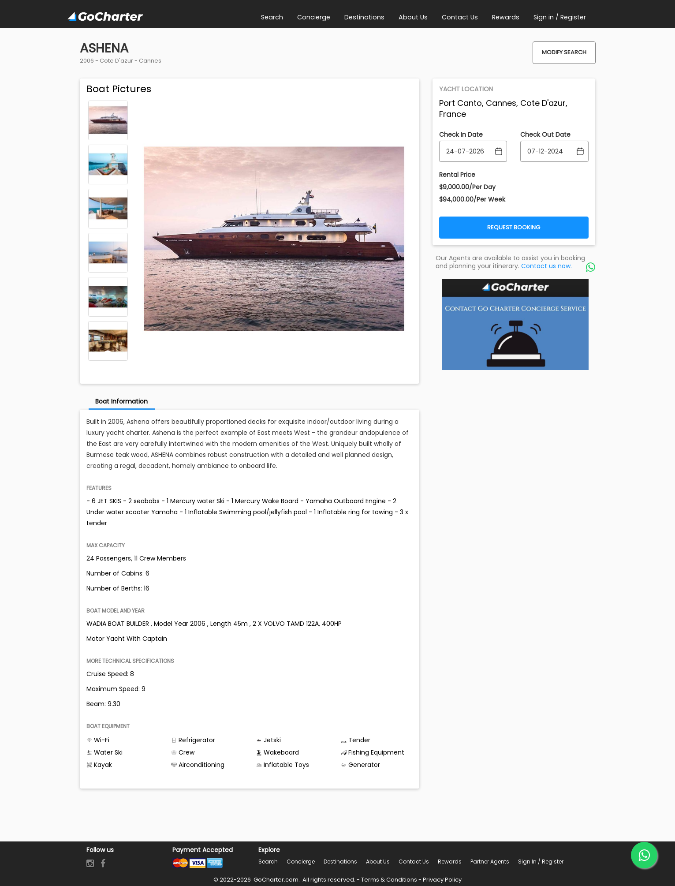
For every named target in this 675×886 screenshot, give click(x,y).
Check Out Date (545, 134)
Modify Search (564, 52)
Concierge (301, 861)
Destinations (340, 861)
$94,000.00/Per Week (472, 199)
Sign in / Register (540, 861)
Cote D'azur (116, 60)
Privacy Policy (442, 879)
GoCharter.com (275, 879)
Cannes (150, 60)
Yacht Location (466, 89)
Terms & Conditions (389, 879)
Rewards (450, 861)
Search (268, 861)
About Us (378, 861)
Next (108, 354)
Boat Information (121, 401)
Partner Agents (489, 861)
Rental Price (457, 175)
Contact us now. (546, 266)
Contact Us (414, 861)
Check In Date (461, 134)
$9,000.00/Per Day (467, 187)
